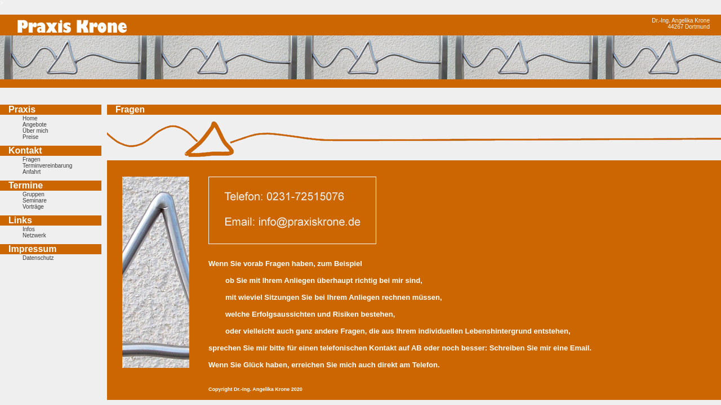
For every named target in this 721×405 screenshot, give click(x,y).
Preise (30, 137)
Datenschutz (38, 258)
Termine (25, 185)
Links (20, 220)
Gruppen (33, 194)
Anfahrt (32, 172)
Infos (29, 229)
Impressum (32, 249)
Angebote (35, 125)
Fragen (32, 159)
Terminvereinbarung (47, 166)
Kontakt (25, 150)
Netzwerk (34, 235)
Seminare (35, 200)
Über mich (35, 131)
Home (30, 118)
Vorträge (33, 207)
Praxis (21, 109)
